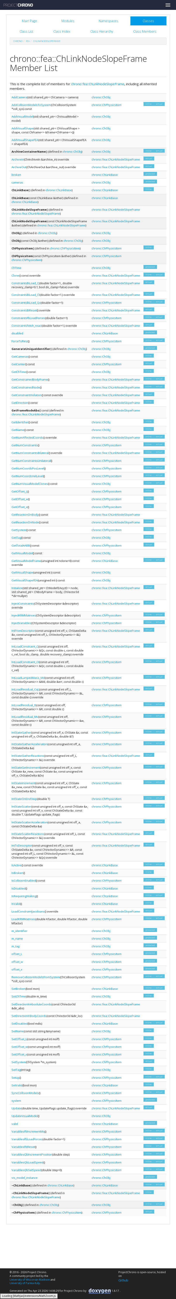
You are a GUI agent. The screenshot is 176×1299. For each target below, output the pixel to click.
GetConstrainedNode (26, 387)
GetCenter (18, 364)
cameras (17, 182)
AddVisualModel (22, 116)
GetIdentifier (20, 422)
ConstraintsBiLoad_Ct (26, 295)
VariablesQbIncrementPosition (32, 1154)
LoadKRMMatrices (23, 919)
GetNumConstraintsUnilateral (31, 461)
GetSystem (19, 530)
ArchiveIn (18, 159)
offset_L (17, 954)
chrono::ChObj (101, 97)
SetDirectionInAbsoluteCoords (31, 1004)
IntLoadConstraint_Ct (25, 662)
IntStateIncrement (23, 783)
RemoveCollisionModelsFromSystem (36, 977)
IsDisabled (19, 888)
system (16, 1101)
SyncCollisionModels (25, 1093)
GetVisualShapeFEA (25, 580)
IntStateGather (21, 732)
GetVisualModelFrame (26, 561)
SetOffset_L (19, 1039)
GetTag (16, 538)
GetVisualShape (22, 572)
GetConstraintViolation (27, 395)
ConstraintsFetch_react (27, 326)
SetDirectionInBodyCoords (29, 1016)
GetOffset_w (20, 499)
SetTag (16, 1070)
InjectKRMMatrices (24, 615)
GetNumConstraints (25, 445)
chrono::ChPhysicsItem (106, 105)
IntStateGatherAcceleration (30, 744)
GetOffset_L (19, 491)
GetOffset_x (19, 507)
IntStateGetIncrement (26, 768)
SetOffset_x (19, 1054)
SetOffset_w (20, 1047)
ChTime (16, 268)
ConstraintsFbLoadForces (28, 318)
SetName (18, 1031)
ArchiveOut (19, 167)
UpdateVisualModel (25, 1116)
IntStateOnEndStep (24, 799)
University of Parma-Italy (25, 1283)
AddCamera (19, 97)
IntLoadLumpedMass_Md (28, 678)
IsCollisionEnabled (24, 880)
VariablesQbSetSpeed (26, 1170)
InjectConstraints (23, 603)
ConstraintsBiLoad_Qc (26, 303)
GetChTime (19, 372)
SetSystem (19, 1062)
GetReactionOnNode (25, 522)
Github (123, 1280)
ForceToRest (20, 341)
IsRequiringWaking (24, 896)
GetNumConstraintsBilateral (30, 453)
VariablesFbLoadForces (27, 1139)
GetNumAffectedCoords (27, 437)
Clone (15, 275)
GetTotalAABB (21, 545)
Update (16, 1108)
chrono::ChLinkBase (105, 175)
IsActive (17, 865)
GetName (18, 430)
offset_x (17, 969)
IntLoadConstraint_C (25, 646)
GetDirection (20, 403)
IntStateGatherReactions (28, 756)
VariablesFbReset (23, 1147)
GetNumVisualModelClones (30, 484)
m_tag (15, 946)
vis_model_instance (25, 1178)
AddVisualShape (23, 128)
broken (16, 175)
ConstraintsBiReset (24, 310)
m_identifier (19, 931)
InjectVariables (21, 623)
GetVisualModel (22, 553)
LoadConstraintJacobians (28, 911)
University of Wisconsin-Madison (30, 1279)
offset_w (17, 962)
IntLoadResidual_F (24, 705)
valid (15, 1124)
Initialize (17, 588)
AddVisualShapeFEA (25, 140)
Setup (15, 1078)
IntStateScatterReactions (28, 834)
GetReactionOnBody (25, 515)
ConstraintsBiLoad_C (25, 283)
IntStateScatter (21, 806)
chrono (17, 41)
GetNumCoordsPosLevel (28, 468)
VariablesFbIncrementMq (28, 1131)
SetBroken (19, 989)
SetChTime (19, 996)
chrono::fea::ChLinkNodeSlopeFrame (97, 84)
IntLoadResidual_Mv (25, 717)
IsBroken (17, 873)
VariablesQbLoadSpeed (27, 1162)
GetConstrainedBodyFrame (30, 379)
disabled (17, 333)
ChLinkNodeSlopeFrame (46, 41)
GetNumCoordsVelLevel (27, 476)
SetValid (17, 1085)
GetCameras (20, 356)
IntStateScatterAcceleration (30, 822)
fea (28, 41)
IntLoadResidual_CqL (25, 689)
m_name (17, 939)
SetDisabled (20, 1023)
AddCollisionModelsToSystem (31, 105)
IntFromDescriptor (23, 631)
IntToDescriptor (22, 845)
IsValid (16, 904)
